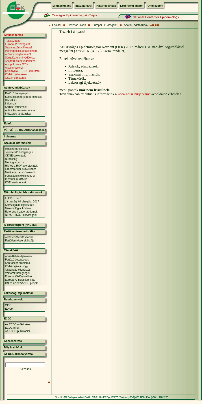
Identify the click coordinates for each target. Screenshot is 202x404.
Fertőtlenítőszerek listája (19, 240)
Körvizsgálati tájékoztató (19, 204)
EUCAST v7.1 (13, 198)
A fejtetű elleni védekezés (20, 61)
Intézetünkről (83, 5)
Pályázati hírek (13, 347)
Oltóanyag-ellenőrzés (17, 269)
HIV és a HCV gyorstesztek (21, 165)
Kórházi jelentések (16, 74)
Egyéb (9, 308)
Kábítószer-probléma (17, 263)
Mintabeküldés (61, 5)
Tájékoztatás (12, 40)
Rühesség (11, 159)
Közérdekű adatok (131, 5)
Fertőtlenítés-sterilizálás (19, 231)
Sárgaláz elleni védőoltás (20, 57)
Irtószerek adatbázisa (17, 113)
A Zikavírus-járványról (18, 54)
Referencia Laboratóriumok (21, 211)
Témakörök (11, 250)
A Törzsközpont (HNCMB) (20, 224)
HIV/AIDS (10, 100)
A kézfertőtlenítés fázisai (19, 237)
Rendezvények (13, 299)
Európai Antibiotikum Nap (20, 279)
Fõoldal (56, 25)
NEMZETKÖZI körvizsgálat (21, 215)
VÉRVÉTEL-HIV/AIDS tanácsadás (25, 130)
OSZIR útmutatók (15, 77)
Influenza (10, 103)
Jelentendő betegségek (19, 152)
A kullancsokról (14, 67)
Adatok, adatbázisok (136, 25)
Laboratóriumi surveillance (20, 169)
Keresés (25, 369)
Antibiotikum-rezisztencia (20, 110)
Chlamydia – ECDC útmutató (22, 71)
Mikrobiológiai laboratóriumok (23, 192)
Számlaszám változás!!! (19, 47)
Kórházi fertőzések (16, 107)
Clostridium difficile (16, 179)
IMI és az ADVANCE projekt (21, 283)
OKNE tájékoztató (15, 155)
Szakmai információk (17, 143)
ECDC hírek (12, 327)
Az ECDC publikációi (17, 331)
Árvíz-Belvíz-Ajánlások (18, 256)
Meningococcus (14, 162)
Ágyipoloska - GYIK (16, 64)
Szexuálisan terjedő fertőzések (23, 96)
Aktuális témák (13, 35)
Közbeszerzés (13, 341)
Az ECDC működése (17, 324)
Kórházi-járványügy (16, 266)
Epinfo (8, 123)
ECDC (8, 318)
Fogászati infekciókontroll (20, 175)
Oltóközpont (155, 5)
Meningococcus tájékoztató (21, 50)
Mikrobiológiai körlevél (18, 208)
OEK (8, 305)
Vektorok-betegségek (17, 273)
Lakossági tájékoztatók (18, 293)
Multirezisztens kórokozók (20, 172)
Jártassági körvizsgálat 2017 (22, 201)
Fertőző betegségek (17, 93)
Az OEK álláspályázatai (18, 354)
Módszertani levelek (17, 148)
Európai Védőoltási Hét (19, 276)
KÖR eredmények (15, 182)
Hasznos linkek (106, 5)
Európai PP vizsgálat (105, 25)
